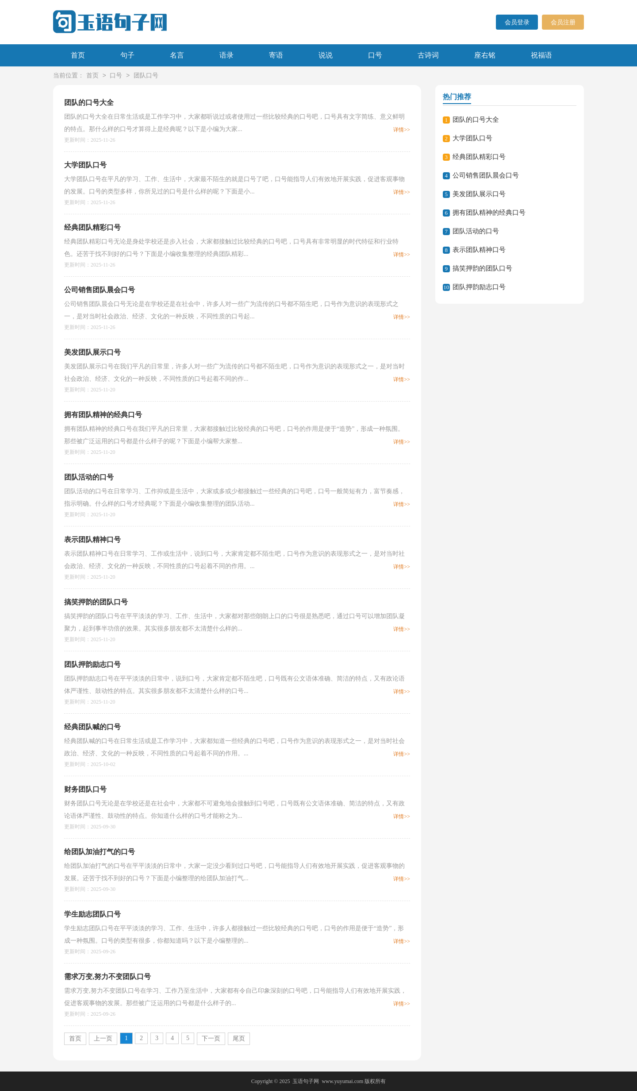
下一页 (211, 1038)
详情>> (401, 130)
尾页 (239, 1038)
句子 (127, 55)
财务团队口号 (85, 789)
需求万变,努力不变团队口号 (107, 976)
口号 (375, 55)
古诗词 (428, 55)
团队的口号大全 (89, 102)
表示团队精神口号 (92, 539)
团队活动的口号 (89, 477)
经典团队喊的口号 (92, 727)
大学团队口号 (85, 165)
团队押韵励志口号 (92, 664)
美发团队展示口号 (92, 352)
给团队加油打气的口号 (99, 851)
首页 (78, 55)
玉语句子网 (305, 1081)
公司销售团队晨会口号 (99, 290)
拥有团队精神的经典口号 (103, 414)
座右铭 (484, 55)
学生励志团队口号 (92, 914)
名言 (177, 55)
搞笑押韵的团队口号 (96, 602)
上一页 (103, 1038)
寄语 (276, 55)
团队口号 (146, 76)
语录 (226, 55)
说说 (325, 55)
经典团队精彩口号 (92, 227)
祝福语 (541, 55)
